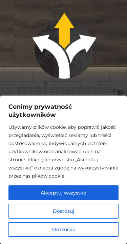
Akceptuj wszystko (63, 193)
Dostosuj (63, 211)
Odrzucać (63, 229)
